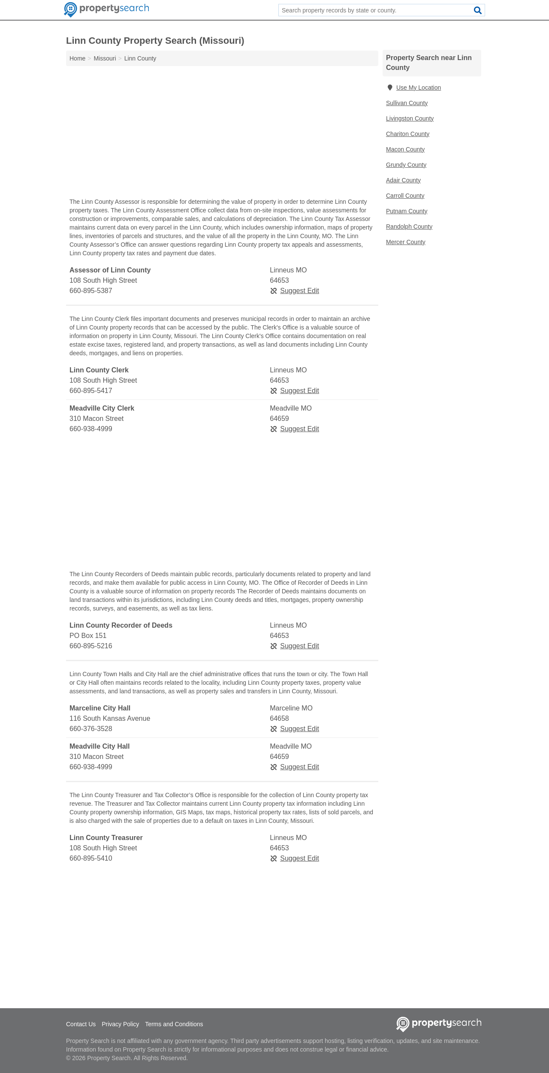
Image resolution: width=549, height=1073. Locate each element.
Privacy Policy (120, 1024)
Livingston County (410, 118)
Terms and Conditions (174, 1024)
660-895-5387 (90, 290)
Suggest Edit (294, 290)
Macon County (405, 149)
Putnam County (407, 211)
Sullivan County (407, 103)
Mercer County (405, 242)
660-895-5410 (90, 858)
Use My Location (413, 87)
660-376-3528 (90, 728)
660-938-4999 (90, 428)
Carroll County (405, 195)
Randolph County (409, 226)
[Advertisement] (222, 134)
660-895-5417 (90, 390)
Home (77, 58)
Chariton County (407, 133)
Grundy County (406, 164)
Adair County (403, 180)
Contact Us (81, 1024)
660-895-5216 (90, 646)
